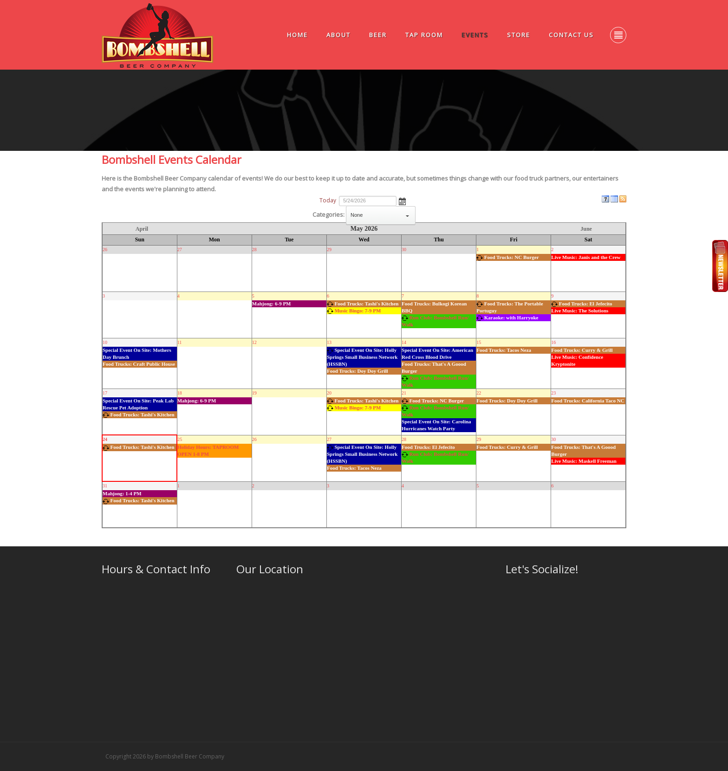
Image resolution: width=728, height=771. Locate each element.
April (142, 229)
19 (254, 392)
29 (329, 249)
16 (553, 342)
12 (254, 342)
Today (327, 200)
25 (179, 439)
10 (105, 342)
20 (329, 392)
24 (105, 439)
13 (329, 342)
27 (179, 249)
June (586, 229)
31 (105, 485)
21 (404, 392)
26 (105, 249)
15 (478, 342)
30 (404, 249)
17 (105, 392)
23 (553, 392)
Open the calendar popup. (402, 200)
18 (179, 392)
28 (254, 249)
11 (179, 342)
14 (404, 342)
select (407, 215)
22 (478, 392)
